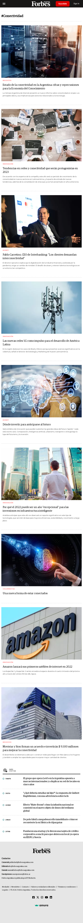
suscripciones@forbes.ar (21, 874)
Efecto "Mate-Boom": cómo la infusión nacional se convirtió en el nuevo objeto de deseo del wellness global (48, 808)
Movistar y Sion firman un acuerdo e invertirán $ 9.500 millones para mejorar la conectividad (40, 748)
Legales (5, 890)
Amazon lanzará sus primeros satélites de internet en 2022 (37, 666)
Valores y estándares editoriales (43, 887)
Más (44, 770)
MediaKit (5, 887)
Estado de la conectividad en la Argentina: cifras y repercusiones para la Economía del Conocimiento (41, 87)
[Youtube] (46, 898)
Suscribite (62, 4)
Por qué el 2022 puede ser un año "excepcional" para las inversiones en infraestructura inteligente (36, 509)
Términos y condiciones (67, 887)
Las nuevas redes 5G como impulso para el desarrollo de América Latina (41, 343)
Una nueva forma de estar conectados (25, 593)
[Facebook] (33, 898)
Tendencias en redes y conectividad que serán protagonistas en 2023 (40, 170)
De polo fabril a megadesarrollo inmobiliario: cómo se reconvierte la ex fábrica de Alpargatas (50, 821)
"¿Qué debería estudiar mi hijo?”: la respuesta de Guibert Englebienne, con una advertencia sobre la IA (51, 794)
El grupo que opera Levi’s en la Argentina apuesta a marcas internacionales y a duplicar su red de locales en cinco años (51, 781)
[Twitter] (37, 898)
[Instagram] (42, 898)
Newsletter (15, 887)
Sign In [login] (76, 4)
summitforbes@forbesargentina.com (21, 870)
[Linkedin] (51, 898)
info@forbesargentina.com (17, 866)
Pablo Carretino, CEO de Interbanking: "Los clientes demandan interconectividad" (40, 256)
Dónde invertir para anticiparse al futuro (27, 424)
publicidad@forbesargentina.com (21, 862)
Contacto (25, 887)
